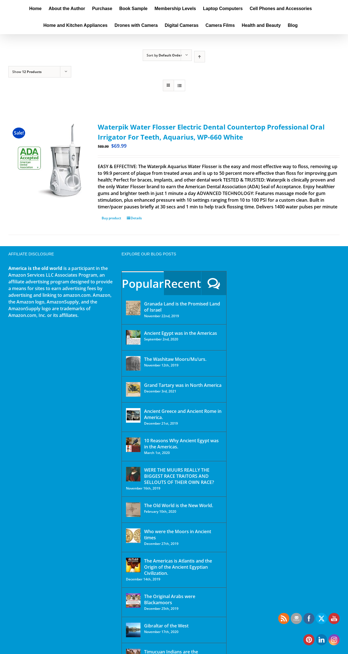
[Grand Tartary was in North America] (133, 389)
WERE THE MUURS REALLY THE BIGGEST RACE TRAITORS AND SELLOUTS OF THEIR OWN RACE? (179, 476)
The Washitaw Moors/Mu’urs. (175, 359)
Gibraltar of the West (166, 626)
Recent (182, 283)
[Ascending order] (199, 56)
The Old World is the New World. (178, 505)
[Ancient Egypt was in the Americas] (133, 337)
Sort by (164, 55)
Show (27, 71)
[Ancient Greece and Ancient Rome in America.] (133, 415)
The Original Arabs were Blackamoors (169, 599)
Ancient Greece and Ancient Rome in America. (182, 414)
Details (136, 218)
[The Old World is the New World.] (133, 509)
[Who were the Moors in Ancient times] (133, 535)
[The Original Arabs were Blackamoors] (133, 600)
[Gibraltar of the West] (133, 630)
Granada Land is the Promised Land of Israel (182, 307)
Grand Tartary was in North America (182, 385)
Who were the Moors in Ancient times (177, 534)
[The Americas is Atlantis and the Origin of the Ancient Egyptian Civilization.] (133, 565)
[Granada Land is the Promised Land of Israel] (133, 308)
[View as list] (179, 85)
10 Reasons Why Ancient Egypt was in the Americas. (181, 443)
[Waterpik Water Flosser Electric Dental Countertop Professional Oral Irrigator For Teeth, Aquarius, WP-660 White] (46, 160)
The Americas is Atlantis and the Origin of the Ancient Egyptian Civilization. (178, 567)
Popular (143, 283)
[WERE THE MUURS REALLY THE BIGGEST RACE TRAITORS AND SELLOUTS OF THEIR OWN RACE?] (133, 474)
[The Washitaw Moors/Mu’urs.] (133, 363)
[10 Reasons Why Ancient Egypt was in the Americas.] (133, 444)
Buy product (111, 218)
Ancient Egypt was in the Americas (180, 333)
